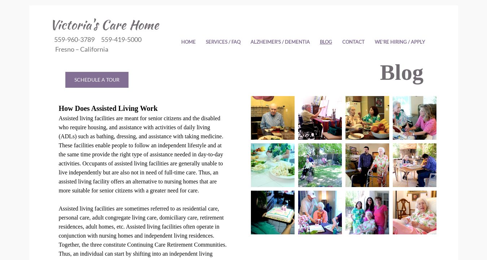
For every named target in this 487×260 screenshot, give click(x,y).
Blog (326, 42)
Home (188, 42)
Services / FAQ (223, 42)
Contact (353, 42)
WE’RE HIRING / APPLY (400, 42)
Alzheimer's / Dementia (280, 42)
